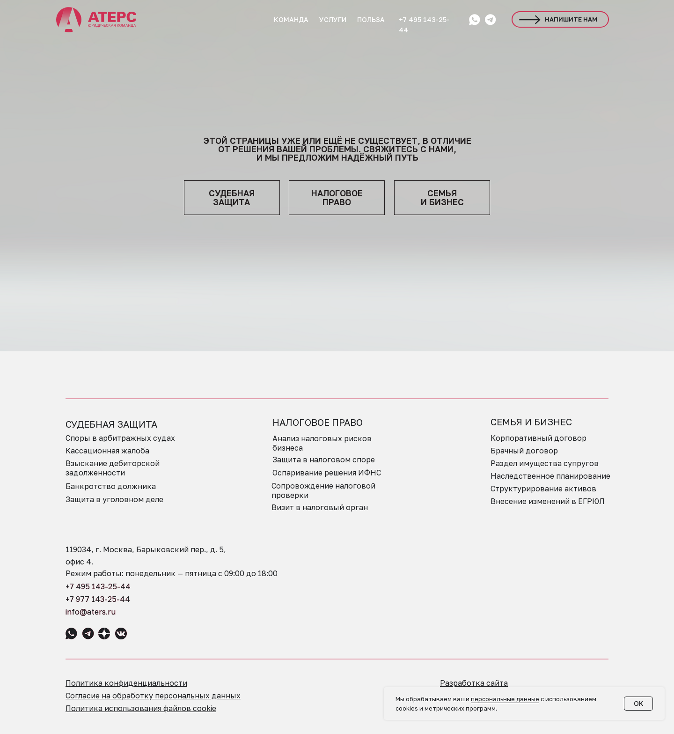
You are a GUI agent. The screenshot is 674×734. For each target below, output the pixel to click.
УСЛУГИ (332, 19)
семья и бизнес (442, 197)
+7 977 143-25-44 (98, 599)
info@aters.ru (91, 611)
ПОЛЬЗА (371, 19)
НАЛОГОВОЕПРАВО (337, 197)
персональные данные (505, 699)
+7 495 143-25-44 (98, 586)
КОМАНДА (291, 19)
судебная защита (232, 197)
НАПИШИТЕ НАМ (571, 19)
